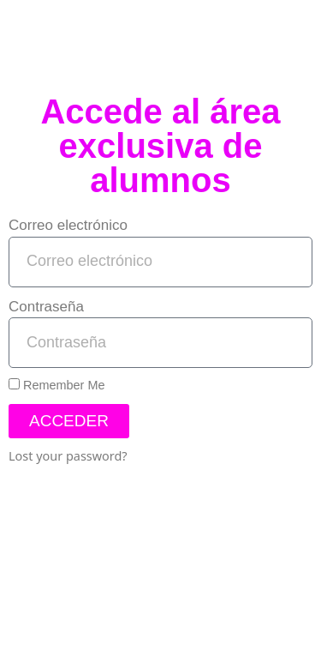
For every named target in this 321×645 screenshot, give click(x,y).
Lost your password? (68, 456)
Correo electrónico (68, 225)
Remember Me (56, 385)
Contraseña (46, 306)
